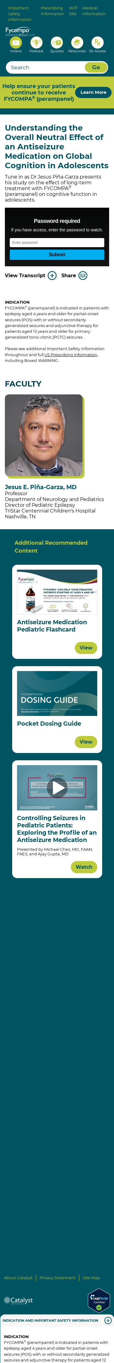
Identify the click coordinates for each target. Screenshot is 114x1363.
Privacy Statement (58, 1278)
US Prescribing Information (70, 355)
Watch (84, 867)
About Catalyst (18, 1278)
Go (96, 67)
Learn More (93, 92)
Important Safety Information (20, 14)
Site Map (91, 1278)
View (86, 648)
